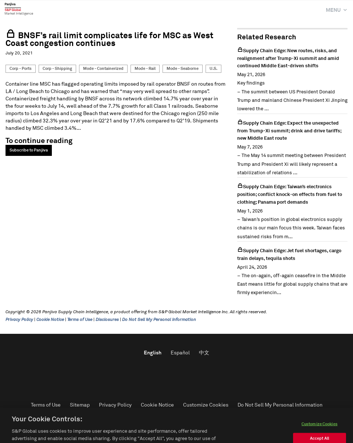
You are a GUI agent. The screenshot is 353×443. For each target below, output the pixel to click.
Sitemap (80, 405)
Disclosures (107, 320)
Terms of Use (79, 320)
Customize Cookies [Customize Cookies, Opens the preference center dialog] (320, 433)
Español (180, 353)
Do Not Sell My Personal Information (159, 320)
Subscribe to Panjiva (29, 150)
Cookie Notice (50, 320)
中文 (204, 353)
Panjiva (19, 9)
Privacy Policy (19, 320)
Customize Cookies (205, 405)
